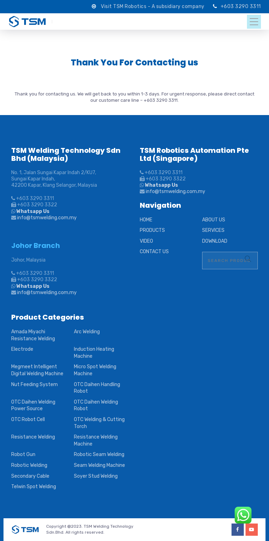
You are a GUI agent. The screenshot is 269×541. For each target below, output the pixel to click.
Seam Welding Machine (99, 465)
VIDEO (146, 241)
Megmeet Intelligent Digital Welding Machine (37, 370)
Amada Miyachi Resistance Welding (33, 335)
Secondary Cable (30, 476)
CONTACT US (154, 252)
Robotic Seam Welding (99, 454)
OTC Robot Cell (28, 419)
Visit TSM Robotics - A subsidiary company (153, 6)
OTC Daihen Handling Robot (97, 388)
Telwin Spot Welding (33, 487)
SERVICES (213, 230)
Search (247, 258)
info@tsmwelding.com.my (47, 218)
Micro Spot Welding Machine (95, 370)
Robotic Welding (29, 465)
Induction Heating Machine (94, 352)
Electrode (22, 349)
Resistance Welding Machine (96, 440)
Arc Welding (87, 332)
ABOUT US (213, 220)
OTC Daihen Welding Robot (96, 405)
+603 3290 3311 (241, 6)
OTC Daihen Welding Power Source (33, 405)
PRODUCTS (152, 230)
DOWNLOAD (214, 241)
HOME (146, 220)
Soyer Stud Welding (96, 476)
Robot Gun (23, 454)
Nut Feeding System (34, 384)
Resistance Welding (33, 437)
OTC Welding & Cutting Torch (99, 423)
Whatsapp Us (32, 211)
